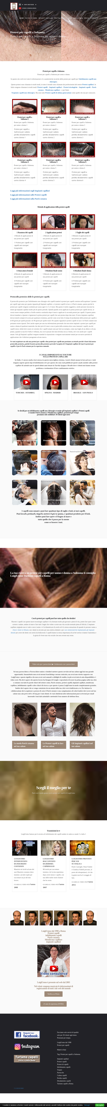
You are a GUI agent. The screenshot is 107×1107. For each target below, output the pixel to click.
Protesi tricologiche (70, 87)
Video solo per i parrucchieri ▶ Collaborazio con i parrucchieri (53, 664)
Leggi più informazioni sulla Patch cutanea (28, 199)
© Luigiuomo (19, 1088)
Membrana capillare (52, 90)
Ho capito (99, 1105)
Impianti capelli (84, 87)
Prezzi (86, 18)
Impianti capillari (45, 18)
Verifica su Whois (53, 994)
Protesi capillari (88, 84)
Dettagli (87, 1105)
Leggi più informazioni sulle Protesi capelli (28, 195)
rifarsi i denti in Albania (21, 630)
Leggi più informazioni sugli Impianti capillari (30, 191)
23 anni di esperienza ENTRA (53, 1004)
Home (21, 16)
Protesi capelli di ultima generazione (58, 93)
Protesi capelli (60, 18)
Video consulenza (75, 18)
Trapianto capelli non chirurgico (23, 93)
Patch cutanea (31, 18)
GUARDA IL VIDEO (20, 884)
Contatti (94, 18)
